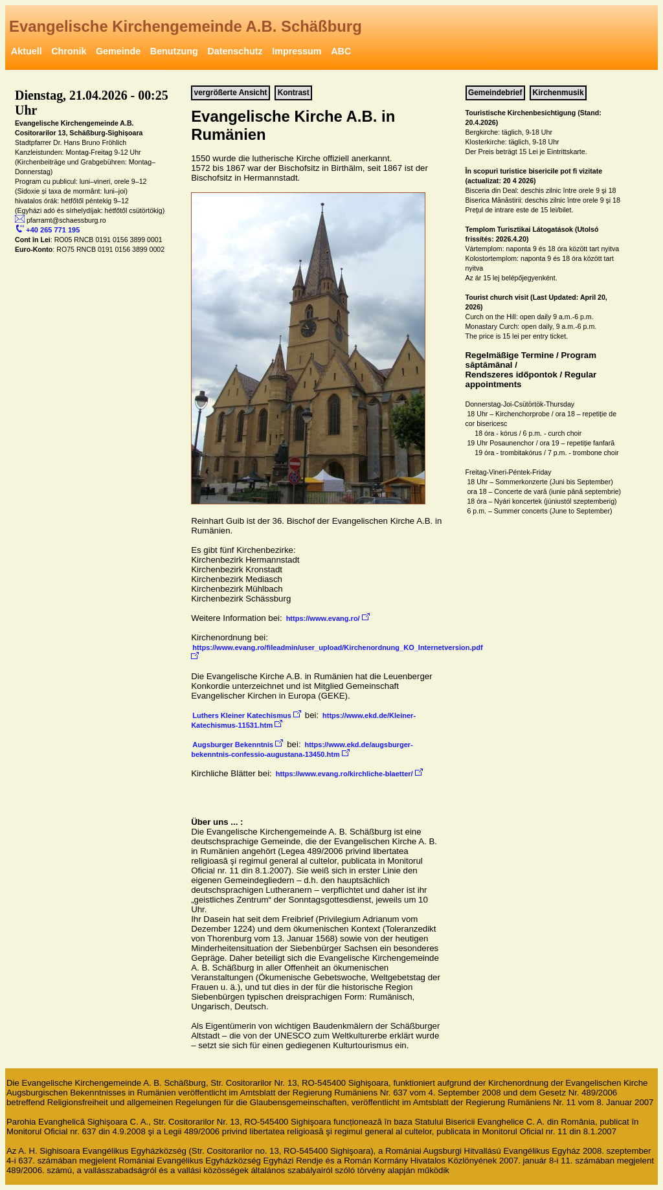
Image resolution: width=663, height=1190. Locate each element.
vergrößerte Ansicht (230, 93)
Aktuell (26, 51)
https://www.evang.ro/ (328, 617)
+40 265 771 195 (48, 229)
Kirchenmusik (558, 93)
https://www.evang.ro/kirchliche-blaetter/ (349, 773)
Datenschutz (234, 51)
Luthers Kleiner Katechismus (246, 714)
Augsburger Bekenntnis (237, 743)
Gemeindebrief (495, 93)
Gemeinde (118, 51)
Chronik (68, 51)
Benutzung (174, 51)
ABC (341, 51)
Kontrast (293, 93)
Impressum (296, 51)
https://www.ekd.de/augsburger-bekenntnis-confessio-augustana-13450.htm (302, 749)
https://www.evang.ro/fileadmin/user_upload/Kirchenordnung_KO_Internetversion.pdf (338, 652)
